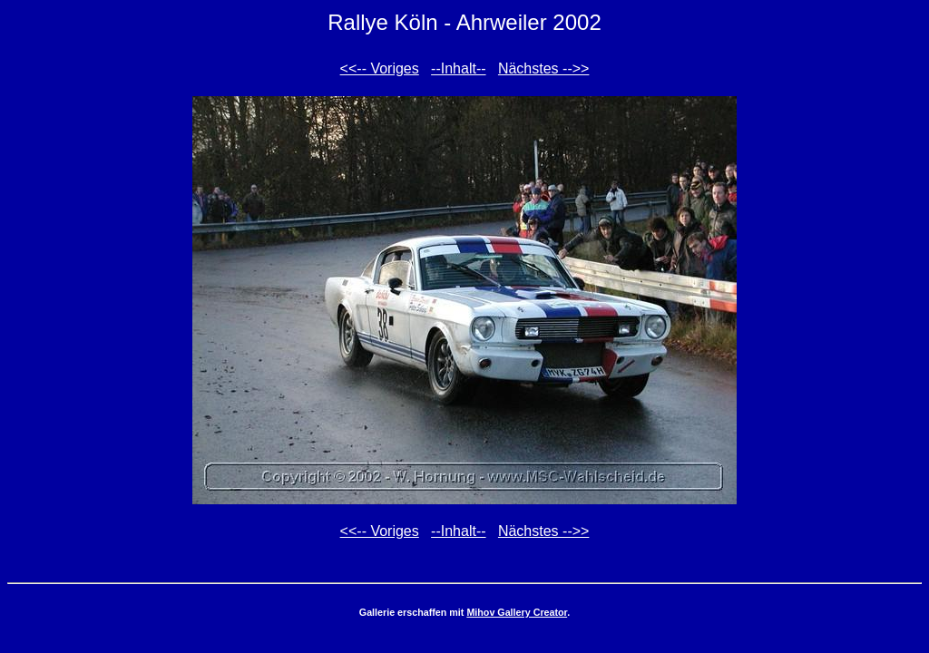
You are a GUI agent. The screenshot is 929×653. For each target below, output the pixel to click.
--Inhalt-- (458, 68)
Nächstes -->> (543, 68)
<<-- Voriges (379, 68)
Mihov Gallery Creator (516, 612)
